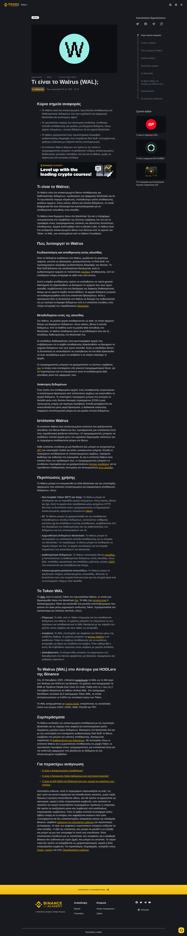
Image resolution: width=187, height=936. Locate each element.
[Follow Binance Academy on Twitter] (141, 902)
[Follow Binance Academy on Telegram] (145, 902)
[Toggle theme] (181, 4)
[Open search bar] (169, 5)
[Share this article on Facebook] (145, 23)
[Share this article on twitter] (137, 23)
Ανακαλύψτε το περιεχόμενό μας (93, 889)
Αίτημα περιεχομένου (105, 909)
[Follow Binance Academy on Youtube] (149, 902)
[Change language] (176, 5)
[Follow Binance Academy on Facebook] (136, 902)
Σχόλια (99, 913)
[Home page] (11, 5)
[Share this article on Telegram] (153, 23)
